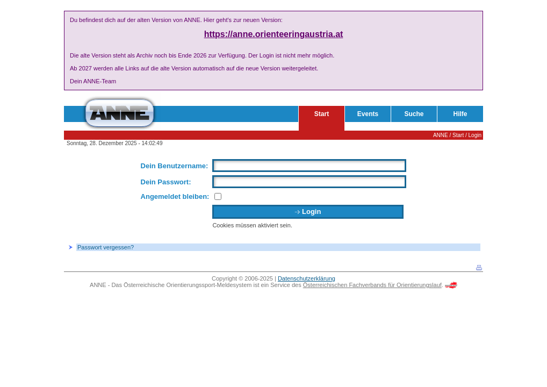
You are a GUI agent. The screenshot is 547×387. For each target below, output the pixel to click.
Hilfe (460, 114)
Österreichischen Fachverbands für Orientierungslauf (372, 285)
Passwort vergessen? (105, 247)
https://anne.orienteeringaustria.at (273, 34)
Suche (413, 114)
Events (367, 114)
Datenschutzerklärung (306, 278)
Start (321, 114)
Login (475, 135)
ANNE (440, 135)
